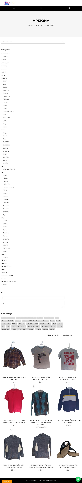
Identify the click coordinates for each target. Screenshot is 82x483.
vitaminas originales (9, 281)
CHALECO (4, 66)
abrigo (5, 133)
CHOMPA (6, 99)
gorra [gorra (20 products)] (8, 323)
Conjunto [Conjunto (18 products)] (38, 320)
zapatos (5, 215)
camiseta (5, 233)
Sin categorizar (7, 275)
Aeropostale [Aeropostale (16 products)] (20, 318)
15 (55, 335)
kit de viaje (6, 117)
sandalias (5, 272)
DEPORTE (5, 75)
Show (49, 335)
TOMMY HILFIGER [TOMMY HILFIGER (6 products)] (22, 329)
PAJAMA (4, 254)
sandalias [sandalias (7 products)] (59, 326)
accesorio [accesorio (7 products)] (4, 318)
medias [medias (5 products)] (36, 323)
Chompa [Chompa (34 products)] (25, 320)
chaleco (5, 93)
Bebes (5, 175)
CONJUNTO (6, 199)
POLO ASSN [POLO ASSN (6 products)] (31, 326)
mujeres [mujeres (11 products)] (60, 323)
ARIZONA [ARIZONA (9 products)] (27, 318)
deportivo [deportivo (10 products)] (45, 320)
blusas (5, 136)
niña (3, 166)
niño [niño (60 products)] (13, 326)
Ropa (3, 269)
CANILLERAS (5, 63)
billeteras (5, 57)
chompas (5, 69)
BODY (6, 178)
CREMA (4, 72)
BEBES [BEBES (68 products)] (34, 318)
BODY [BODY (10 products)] (51, 318)
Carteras (5, 148)
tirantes (5, 127)
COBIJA (6, 181)
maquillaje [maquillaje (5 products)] (29, 323)
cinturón (5, 102)
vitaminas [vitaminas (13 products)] (38, 329)
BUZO (5, 190)
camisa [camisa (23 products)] (4, 320)
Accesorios (5, 54)
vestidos (5, 163)
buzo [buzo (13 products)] (56, 318)
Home (30, 25)
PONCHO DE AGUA (9, 169)
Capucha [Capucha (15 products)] (18, 320)
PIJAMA (5, 257)
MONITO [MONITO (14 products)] (48, 323)
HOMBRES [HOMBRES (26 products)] (21, 323)
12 (53, 335)
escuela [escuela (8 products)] (58, 320)
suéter (5, 160)
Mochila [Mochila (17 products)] (42, 323)
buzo (4, 84)
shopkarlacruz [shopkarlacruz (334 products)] (5, 329)
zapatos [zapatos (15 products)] (52, 329)
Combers (5, 196)
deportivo (6, 202)
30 (58, 335)
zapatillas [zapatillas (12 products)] (45, 329)
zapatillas (5, 212)
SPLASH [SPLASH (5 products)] (14, 329)
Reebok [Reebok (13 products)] (53, 326)
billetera (5, 224)
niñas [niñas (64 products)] (8, 326)
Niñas (3, 172)
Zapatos (4, 284)
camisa (5, 230)
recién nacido (6, 266)
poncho (5, 251)
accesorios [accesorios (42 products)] (11, 318)
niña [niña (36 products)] (3, 326)
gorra (4, 114)
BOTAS (4, 60)
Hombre (4, 78)
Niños (3, 218)
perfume (4, 263)
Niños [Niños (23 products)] (17, 326)
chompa (5, 242)
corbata (5, 105)
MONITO (7, 184)
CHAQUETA (6, 96)
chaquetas (6, 239)
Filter (63, 306)
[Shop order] (71, 335)
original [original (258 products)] (23, 326)
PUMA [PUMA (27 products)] (37, 326)
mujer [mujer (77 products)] (54, 323)
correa (5, 108)
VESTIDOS (6, 208)
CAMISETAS (6, 145)
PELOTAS (4, 260)
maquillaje (6, 157)
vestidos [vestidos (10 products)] (31, 329)
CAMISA (5, 87)
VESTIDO (5, 205)
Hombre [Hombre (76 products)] (14, 323)
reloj (4, 124)
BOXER (5, 81)
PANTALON (6, 248)
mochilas (5, 245)
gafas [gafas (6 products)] (3, 323)
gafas (4, 154)
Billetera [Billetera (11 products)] (40, 318)
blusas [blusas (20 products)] (46, 318)
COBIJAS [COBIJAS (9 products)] (31, 320)
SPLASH (4, 278)
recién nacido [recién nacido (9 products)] (45, 326)
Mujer (4, 130)
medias (5, 121)
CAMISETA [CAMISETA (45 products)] (10, 320)
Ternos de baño (9, 187)
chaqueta (6, 151)
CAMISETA (6, 90)
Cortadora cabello (8, 111)
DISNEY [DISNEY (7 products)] (52, 320)
